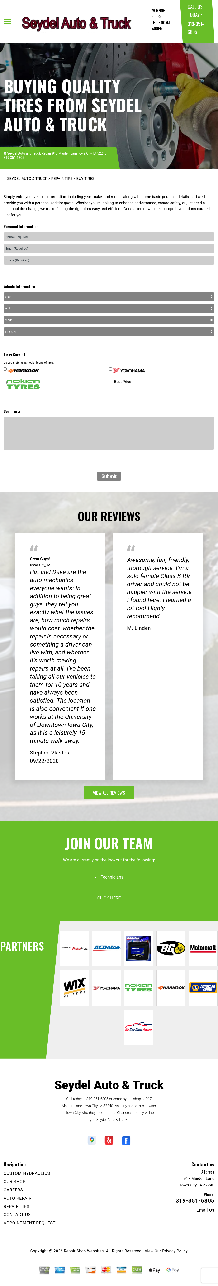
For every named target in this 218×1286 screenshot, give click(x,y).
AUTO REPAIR (18, 1198)
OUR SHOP (15, 1181)
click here (109, 897)
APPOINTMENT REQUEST (30, 1222)
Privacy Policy (175, 1251)
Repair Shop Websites (84, 1251)
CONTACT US (17, 1214)
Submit (109, 476)
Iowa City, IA (40, 565)
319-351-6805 (97, 1099)
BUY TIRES (85, 178)
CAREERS (13, 1189)
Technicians (112, 877)
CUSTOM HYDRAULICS (27, 1173)
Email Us (205, 1210)
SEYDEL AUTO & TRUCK (27, 178)
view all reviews (109, 792)
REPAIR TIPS (62, 178)
